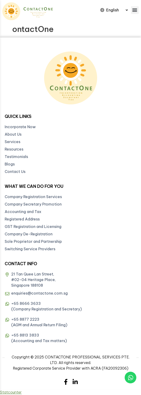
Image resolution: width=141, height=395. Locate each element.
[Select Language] (117, 10)
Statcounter (11, 392)
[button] (135, 10)
